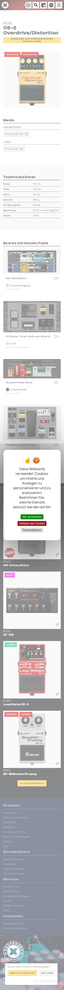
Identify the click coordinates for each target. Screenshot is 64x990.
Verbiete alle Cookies (32, 523)
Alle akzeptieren (32, 516)
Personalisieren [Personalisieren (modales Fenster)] (32, 530)
